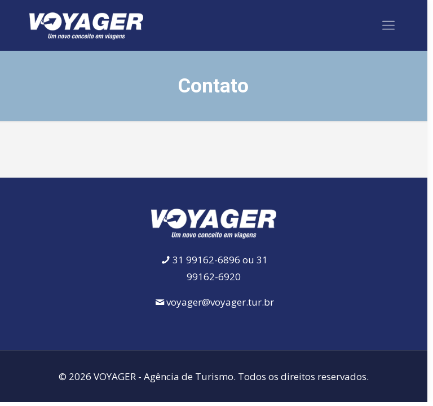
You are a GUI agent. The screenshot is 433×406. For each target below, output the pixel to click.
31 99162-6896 (206, 259)
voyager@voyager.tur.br (220, 301)
